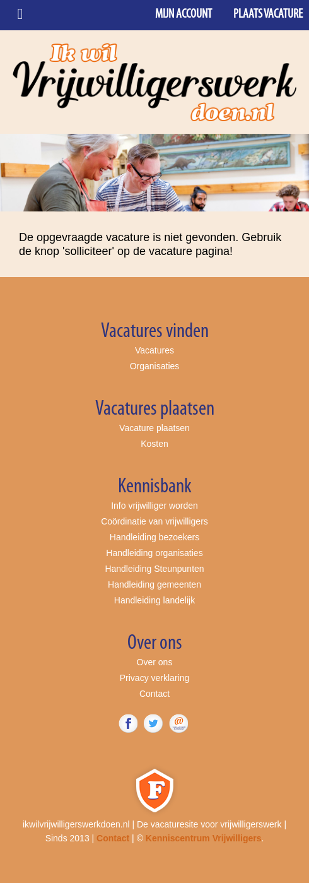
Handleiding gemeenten (154, 584)
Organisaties (155, 366)
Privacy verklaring (154, 678)
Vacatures (154, 350)
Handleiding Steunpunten (154, 569)
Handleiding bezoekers (154, 537)
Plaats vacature (268, 14)
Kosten (154, 444)
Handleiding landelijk (154, 600)
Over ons (155, 662)
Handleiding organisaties (154, 553)
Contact (154, 694)
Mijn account (183, 14)
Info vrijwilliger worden (154, 506)
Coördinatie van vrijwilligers (154, 521)
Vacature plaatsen (154, 428)
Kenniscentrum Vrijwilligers (204, 838)
